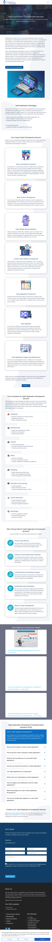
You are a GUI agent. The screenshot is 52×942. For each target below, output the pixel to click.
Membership (10, 873)
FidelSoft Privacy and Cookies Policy (13, 857)
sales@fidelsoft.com (16, 772)
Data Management (32, 884)
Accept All (42, 939)
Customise (10, 939)
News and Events (11, 876)
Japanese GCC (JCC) (33, 879)
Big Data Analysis (32, 881)
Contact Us (26, 385)
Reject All (26, 939)
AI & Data (30, 874)
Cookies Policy (22, 935)
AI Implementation (32, 876)
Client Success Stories (13, 871)
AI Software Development (34, 877)
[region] (26, 936)
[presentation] (15, 828)
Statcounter (3, 898)
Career (8, 878)
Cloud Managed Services (34, 886)
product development (28, 201)
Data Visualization (32, 882)
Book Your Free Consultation (14, 67)
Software (19, 38)
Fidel (29, 770)
